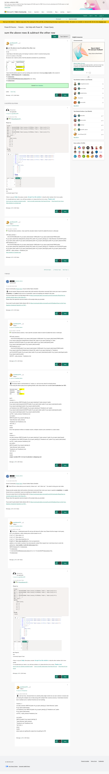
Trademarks (101, 763)
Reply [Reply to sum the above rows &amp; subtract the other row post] (65, 95)
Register (85, 15)
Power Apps (19, 290)
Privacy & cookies (85, 763)
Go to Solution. (39, 85)
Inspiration (36, 12)
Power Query (48, 27)
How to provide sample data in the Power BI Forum (38, 202)
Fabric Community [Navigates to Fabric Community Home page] (20, 12)
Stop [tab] (90, 73)
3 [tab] (88, 72)
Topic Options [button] (63, 36)
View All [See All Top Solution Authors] (76, 106)
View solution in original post (13, 204)
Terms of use (94, 763)
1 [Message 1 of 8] (10, 95)
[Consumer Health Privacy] (24, 769)
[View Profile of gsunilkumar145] (13, 43)
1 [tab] (86, 72)
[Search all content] (86, 19)
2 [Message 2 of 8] (10, 510)
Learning (62, 12)
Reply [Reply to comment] (65, 212)
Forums (29, 12)
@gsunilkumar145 (16, 119)
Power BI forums (10, 27)
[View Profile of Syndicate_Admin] (19, 282)
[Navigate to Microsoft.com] (9, 12)
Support (68, 12)
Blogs (56, 12)
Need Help (13, 91)
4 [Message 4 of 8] (10, 209)
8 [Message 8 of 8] (10, 258)
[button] (54, 36)
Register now (102, 22)
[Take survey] (79, 69)
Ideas (43, 12)
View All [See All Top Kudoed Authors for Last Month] (76, 137)
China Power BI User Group (58, 202)
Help (96, 15)
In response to (12, 113)
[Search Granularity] (61, 19)
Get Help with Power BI (34, 27)
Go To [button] (101, 15)
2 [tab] (87, 72)
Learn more (7, 7)
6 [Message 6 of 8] (10, 311)
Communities (49, 12)
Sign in (90, 15)
